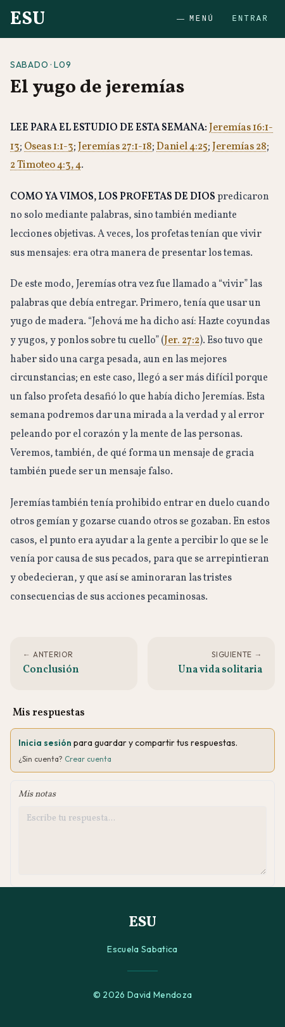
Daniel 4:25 (182, 147)
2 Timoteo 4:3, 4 (45, 165)
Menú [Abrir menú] (195, 19)
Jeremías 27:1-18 (115, 147)
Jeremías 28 (239, 147)
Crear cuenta (88, 759)
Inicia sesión (45, 742)
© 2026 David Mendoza (143, 994)
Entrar (250, 19)
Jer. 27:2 (182, 341)
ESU (27, 19)
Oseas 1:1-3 (48, 147)
